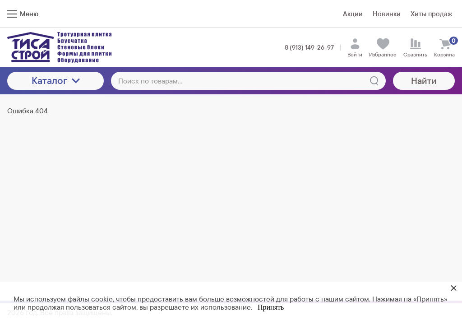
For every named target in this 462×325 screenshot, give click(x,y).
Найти (424, 81)
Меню (22, 13)
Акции (353, 13)
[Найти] (374, 81)
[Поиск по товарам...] (248, 81)
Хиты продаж (431, 13)
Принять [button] (271, 307)
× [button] (453, 287)
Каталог (56, 80)
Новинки (387, 13)
